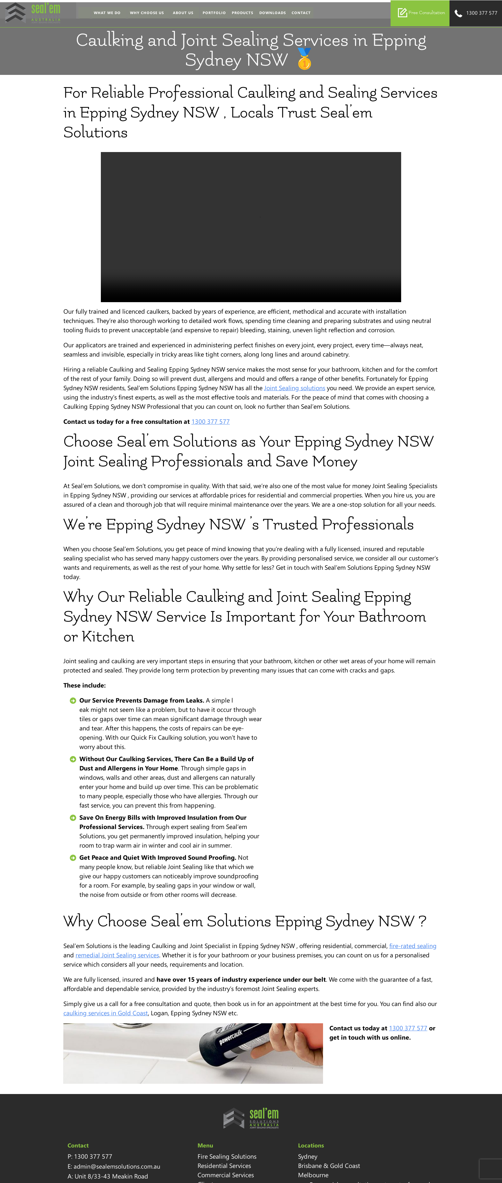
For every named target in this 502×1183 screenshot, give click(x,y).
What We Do (104, 14)
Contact (297, 14)
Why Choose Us (143, 14)
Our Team (191, 1087)
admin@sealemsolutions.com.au (112, 1060)
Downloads (269, 14)
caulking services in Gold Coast (101, 906)
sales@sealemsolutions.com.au (380, 1068)
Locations (191, 1105)
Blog (184, 1143)
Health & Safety (199, 1124)
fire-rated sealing (408, 839)
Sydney (269, 1050)
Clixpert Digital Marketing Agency (404, 1167)
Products (238, 14)
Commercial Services (206, 1068)
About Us (180, 14)
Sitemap (189, 1115)
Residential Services (204, 1059)
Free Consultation (421, 13)
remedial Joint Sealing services (113, 848)
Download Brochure (364, 1084)
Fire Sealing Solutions (207, 1050)
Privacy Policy (196, 1133)
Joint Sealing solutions (269, 370)
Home (81, 14)
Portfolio (211, 14)
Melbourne (275, 1078)
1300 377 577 (476, 14)
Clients (187, 1078)
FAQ (184, 1152)
